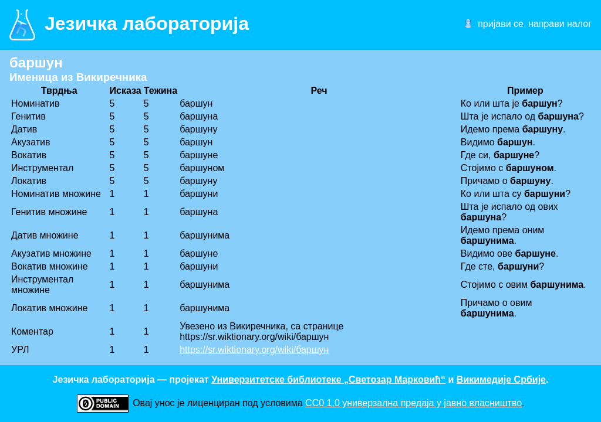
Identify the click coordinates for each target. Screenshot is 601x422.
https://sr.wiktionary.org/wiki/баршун (254, 350)
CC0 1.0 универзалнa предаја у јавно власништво (413, 403)
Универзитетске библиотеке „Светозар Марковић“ (328, 379)
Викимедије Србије (501, 379)
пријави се (501, 24)
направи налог (560, 24)
